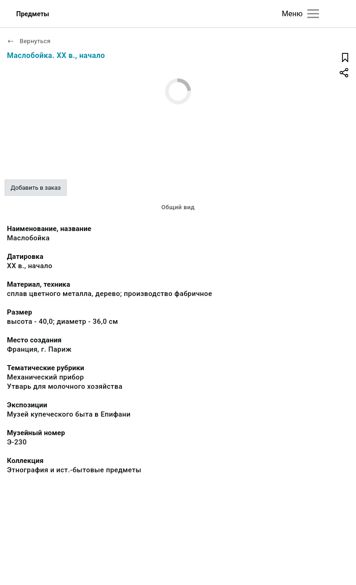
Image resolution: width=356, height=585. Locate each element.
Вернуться (29, 41)
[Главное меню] (313, 14)
